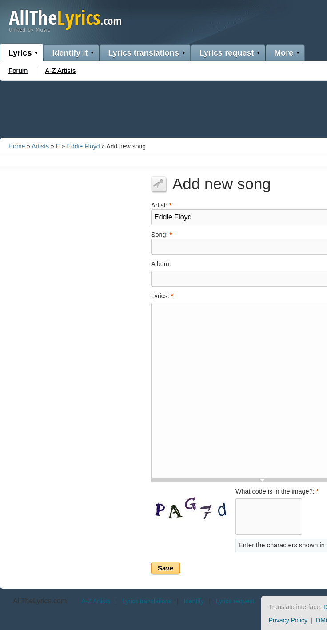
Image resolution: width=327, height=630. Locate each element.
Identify (193, 601)
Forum (18, 70)
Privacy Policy (288, 620)
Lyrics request (226, 52)
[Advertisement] (163, 107)
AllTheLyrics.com (40, 601)
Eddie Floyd (83, 146)
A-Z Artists (60, 70)
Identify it (70, 52)
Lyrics (20, 52)
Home (16, 146)
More (283, 52)
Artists (40, 146)
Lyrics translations (143, 52)
